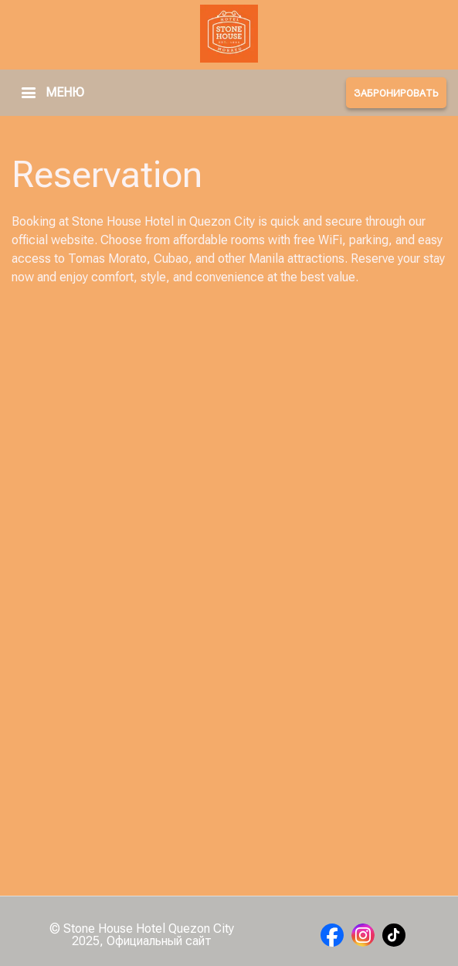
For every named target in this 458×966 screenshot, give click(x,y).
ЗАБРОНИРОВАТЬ (396, 93)
